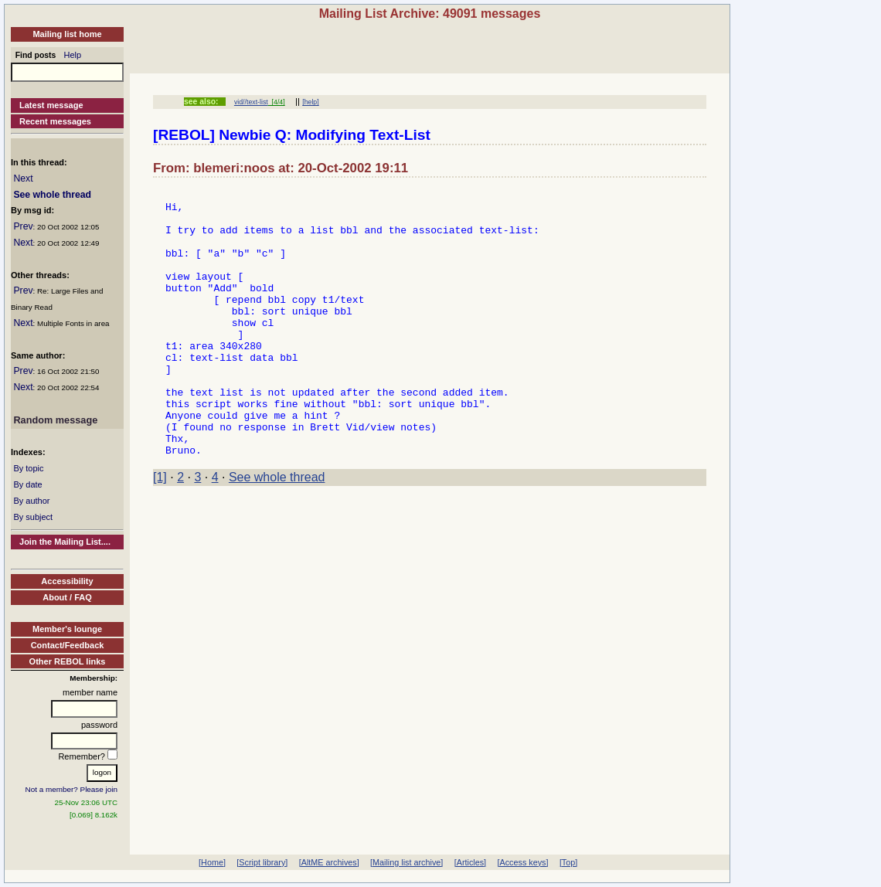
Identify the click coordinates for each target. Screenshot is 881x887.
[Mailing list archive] (406, 862)
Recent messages (55, 121)
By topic (28, 468)
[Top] (568, 862)
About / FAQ (67, 597)
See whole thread (52, 194)
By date (27, 484)
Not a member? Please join (72, 789)
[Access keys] (522, 862)
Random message (55, 420)
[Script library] (261, 862)
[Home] (212, 862)
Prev (22, 226)
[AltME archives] (329, 862)
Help (73, 54)
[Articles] (470, 862)
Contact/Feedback (67, 645)
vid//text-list (251, 102)
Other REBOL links (67, 661)
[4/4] (276, 102)
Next (22, 178)
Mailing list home (66, 34)
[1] (160, 530)
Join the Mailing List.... (65, 541)
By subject (33, 517)
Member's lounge (67, 629)
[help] (310, 102)
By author (31, 500)
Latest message (51, 105)
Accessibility (67, 581)
